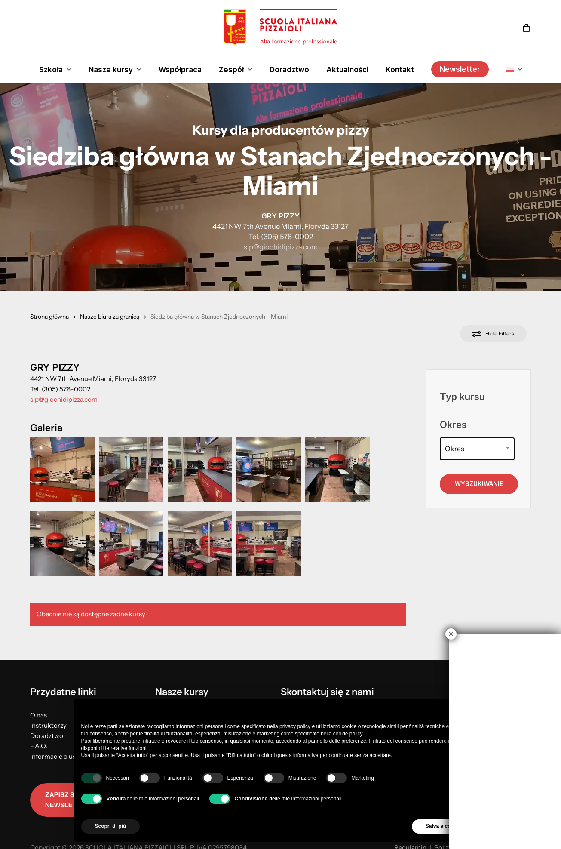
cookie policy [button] (347, 734)
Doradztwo (46, 736)
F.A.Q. (39, 746)
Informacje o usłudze (61, 756)
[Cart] (526, 28)
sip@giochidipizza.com (281, 247)
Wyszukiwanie (479, 483)
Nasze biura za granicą (109, 316)
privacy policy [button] (294, 726)
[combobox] (477, 448)
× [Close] (451, 634)
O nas (38, 715)
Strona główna (49, 316)
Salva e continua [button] (446, 826)
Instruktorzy (48, 725)
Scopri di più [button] (110, 826)
